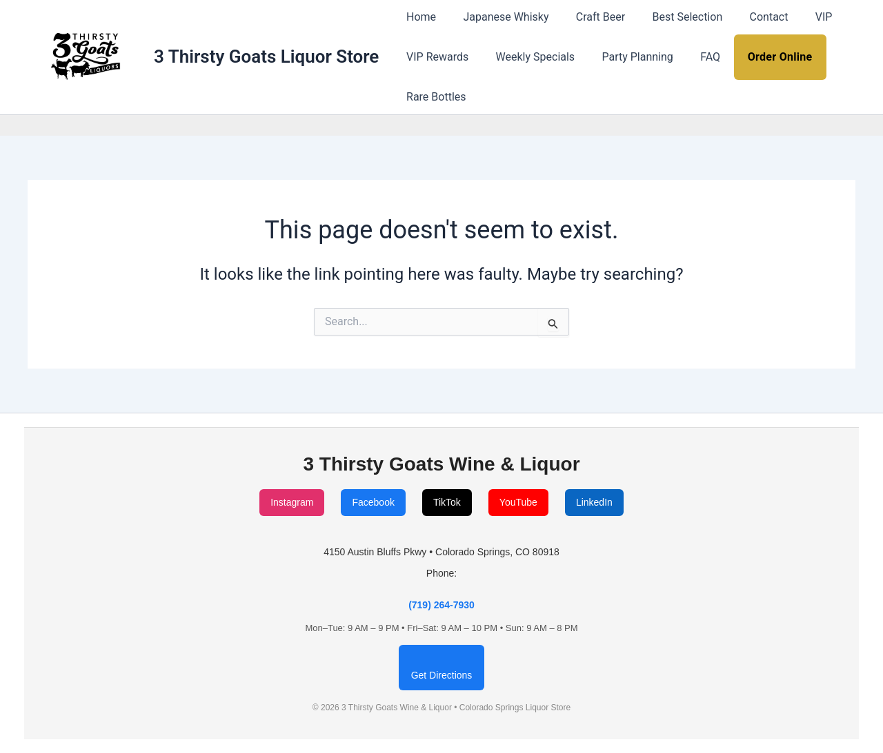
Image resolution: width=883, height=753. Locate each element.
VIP (796, 16)
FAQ (693, 56)
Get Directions (442, 675)
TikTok (447, 502)
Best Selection (670, 16)
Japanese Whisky (498, 16)
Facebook (373, 502)
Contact (746, 16)
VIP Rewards (435, 56)
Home (418, 16)
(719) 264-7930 (441, 604)
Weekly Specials (528, 56)
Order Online (759, 56)
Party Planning (624, 56)
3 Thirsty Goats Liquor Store (266, 56)
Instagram (291, 502)
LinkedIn (594, 502)
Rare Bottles (433, 96)
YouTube (518, 502)
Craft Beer (588, 16)
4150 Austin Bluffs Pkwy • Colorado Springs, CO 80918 (441, 551)
